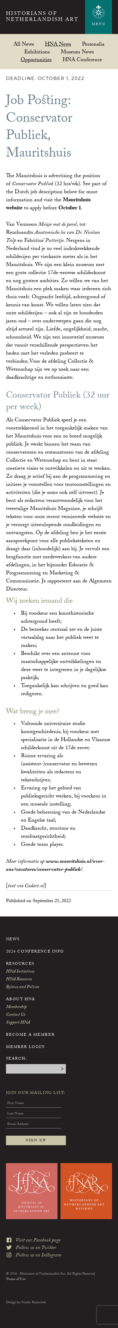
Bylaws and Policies (22, 987)
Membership (16, 1007)
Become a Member (30, 1035)
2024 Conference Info (35, 952)
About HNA (20, 999)
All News (23, 44)
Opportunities (36, 59)
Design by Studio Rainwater (26, 1301)
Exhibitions (37, 51)
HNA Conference (82, 59)
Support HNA (18, 1023)
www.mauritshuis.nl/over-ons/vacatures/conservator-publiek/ (55, 866)
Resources (20, 964)
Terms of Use (15, 1278)
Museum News (77, 51)
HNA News (58, 44)
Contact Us (15, 1015)
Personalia (93, 44)
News (13, 939)
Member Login (25, 1047)
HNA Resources (19, 980)
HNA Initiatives (20, 972)
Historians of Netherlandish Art (42, 17)
